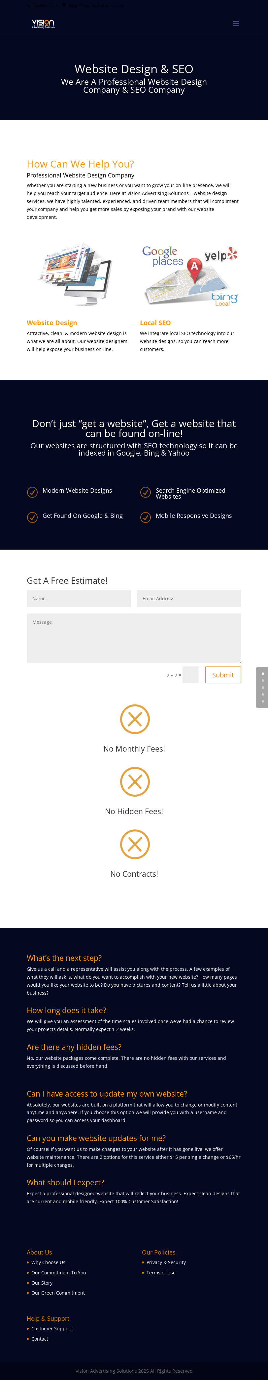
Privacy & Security (166, 1262)
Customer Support (51, 1328)
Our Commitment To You (58, 1272)
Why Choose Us (48, 1262)
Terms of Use (161, 1272)
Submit (223, 674)
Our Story (41, 1283)
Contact (39, 1339)
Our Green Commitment (58, 1293)
